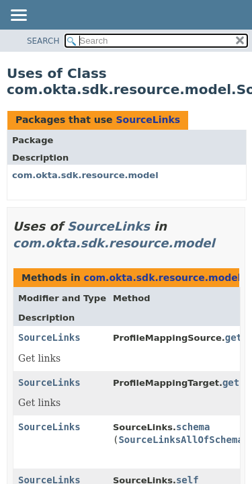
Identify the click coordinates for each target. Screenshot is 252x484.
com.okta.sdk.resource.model (85, 175)
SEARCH (43, 41)
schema (193, 426)
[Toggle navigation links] (18, 16)
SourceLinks (148, 119)
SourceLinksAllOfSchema (180, 439)
